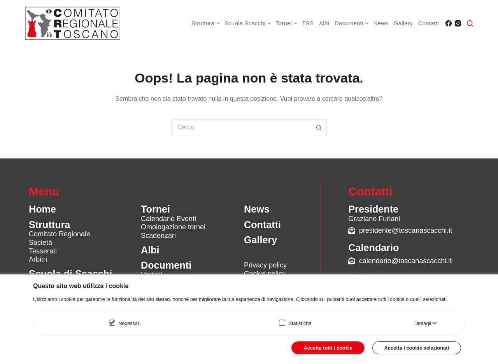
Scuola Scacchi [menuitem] (248, 23)
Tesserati (43, 251)
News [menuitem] (380, 23)
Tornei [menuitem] (287, 23)
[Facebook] (448, 23)
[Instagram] (458, 23)
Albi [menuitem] (324, 23)
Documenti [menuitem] (353, 23)
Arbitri (38, 259)
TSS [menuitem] (308, 23)
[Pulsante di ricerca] (319, 127)
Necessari (129, 323)
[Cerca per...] (241, 127)
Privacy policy (265, 265)
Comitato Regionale (59, 234)
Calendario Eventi (168, 219)
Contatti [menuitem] (428, 23)
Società (40, 242)
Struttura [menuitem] (206, 23)
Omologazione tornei (173, 227)
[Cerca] (470, 23)
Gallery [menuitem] (403, 23)
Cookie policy (265, 274)
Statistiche (299, 323)
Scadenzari (158, 235)
